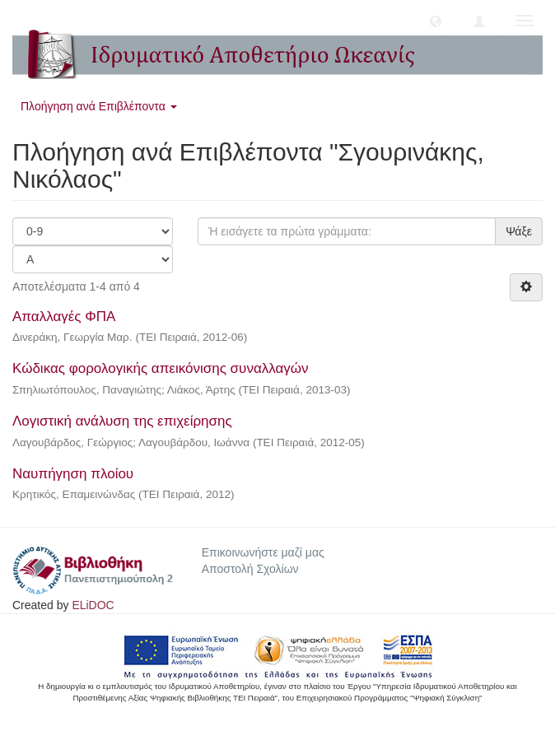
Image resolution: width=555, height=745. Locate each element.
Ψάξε (519, 231)
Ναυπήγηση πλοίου (72, 474)
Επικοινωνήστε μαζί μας (263, 552)
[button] (435, 21)
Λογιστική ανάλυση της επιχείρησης (122, 421)
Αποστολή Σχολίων (250, 568)
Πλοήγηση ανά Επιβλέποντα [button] (99, 106)
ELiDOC (93, 605)
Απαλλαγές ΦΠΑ (63, 316)
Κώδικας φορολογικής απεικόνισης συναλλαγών (160, 368)
